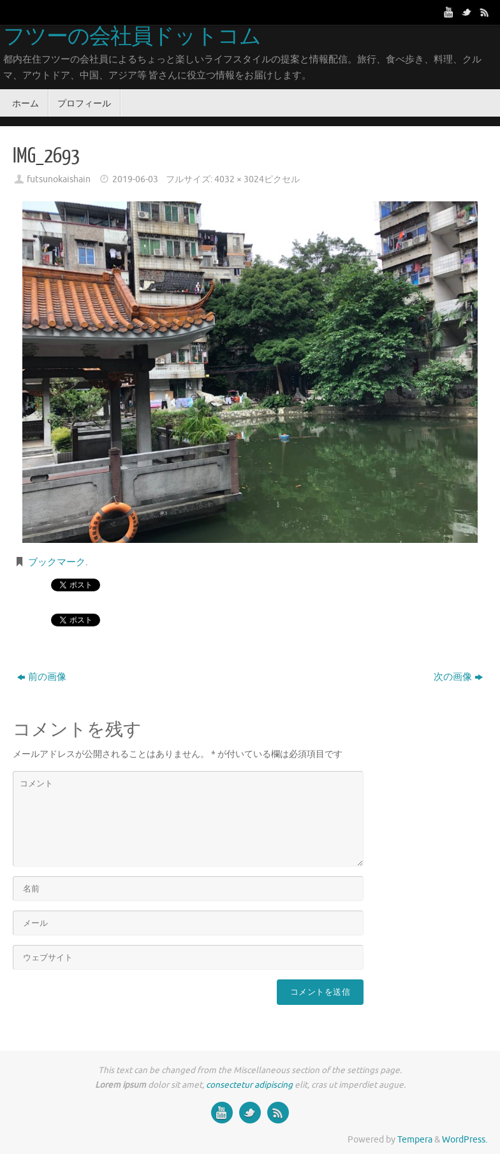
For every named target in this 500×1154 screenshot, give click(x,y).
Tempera (414, 1139)
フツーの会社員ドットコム (132, 36)
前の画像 (41, 677)
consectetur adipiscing (249, 1084)
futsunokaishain (59, 179)
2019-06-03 (135, 179)
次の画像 (458, 677)
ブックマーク (56, 562)
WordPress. (464, 1139)
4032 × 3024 (239, 179)
